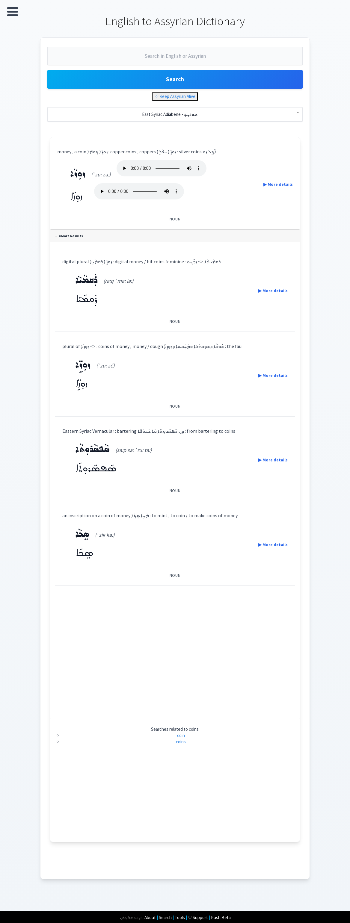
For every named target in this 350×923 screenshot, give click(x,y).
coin (181, 737)
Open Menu (12, 11)
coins (181, 743)
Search (175, 80)
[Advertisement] (175, 652)
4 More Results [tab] (70, 238)
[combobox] (175, 59)
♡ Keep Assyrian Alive (175, 98)
